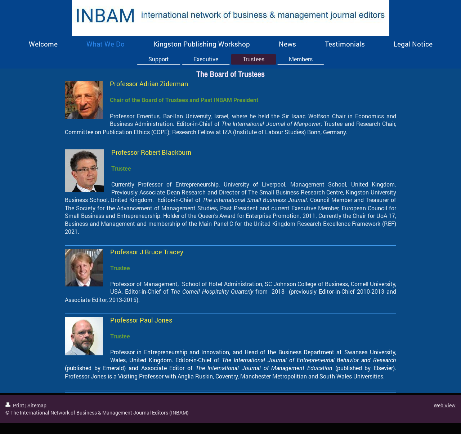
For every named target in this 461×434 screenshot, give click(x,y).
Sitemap (36, 405)
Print (15, 405)
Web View (445, 405)
